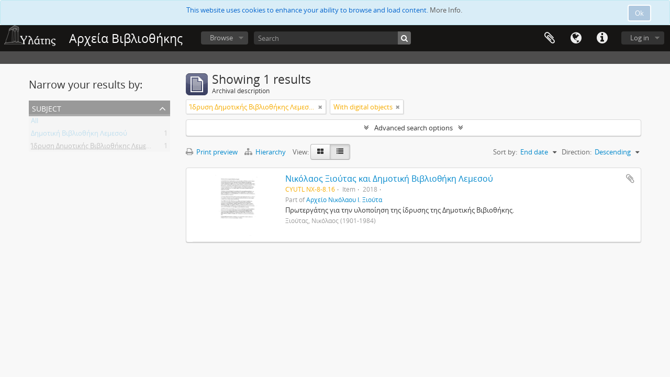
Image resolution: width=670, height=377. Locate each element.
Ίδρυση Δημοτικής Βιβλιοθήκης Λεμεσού (95, 147)
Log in (639, 37)
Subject (46, 108)
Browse (221, 37)
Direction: (576, 152)
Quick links (602, 38)
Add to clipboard (630, 178)
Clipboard (550, 38)
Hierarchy (265, 152)
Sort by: (505, 152)
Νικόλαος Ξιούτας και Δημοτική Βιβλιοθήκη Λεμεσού (389, 178)
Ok (639, 13)
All (34, 122)
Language (576, 38)
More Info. (446, 10)
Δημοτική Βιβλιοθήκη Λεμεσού (79, 135)
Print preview (212, 152)
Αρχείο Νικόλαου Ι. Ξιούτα (344, 199)
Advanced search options (413, 127)
